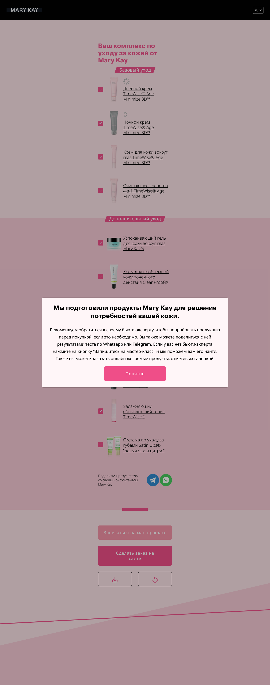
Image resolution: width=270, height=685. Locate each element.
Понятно (135, 374)
